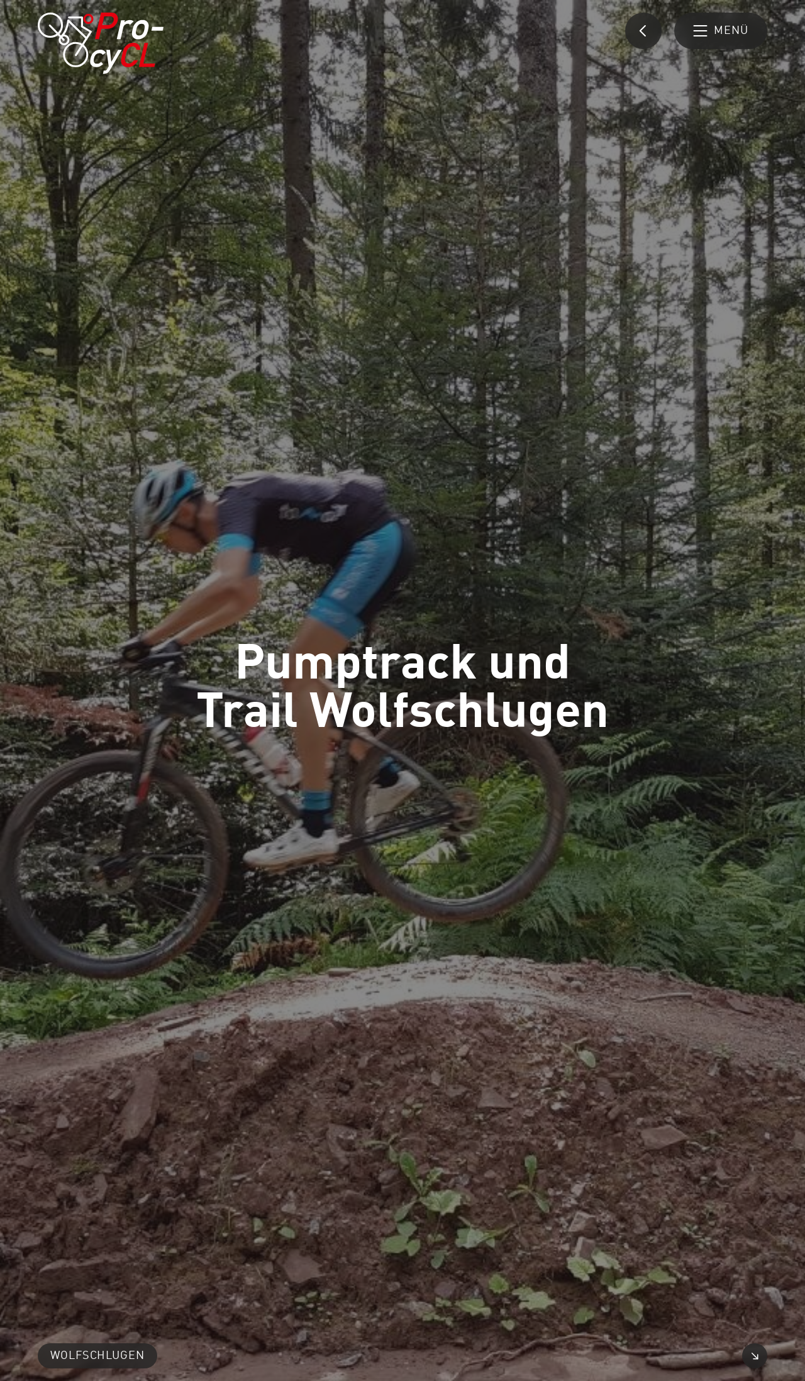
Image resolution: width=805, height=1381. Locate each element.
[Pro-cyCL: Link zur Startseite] (101, 43)
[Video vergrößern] (754, 1355)
